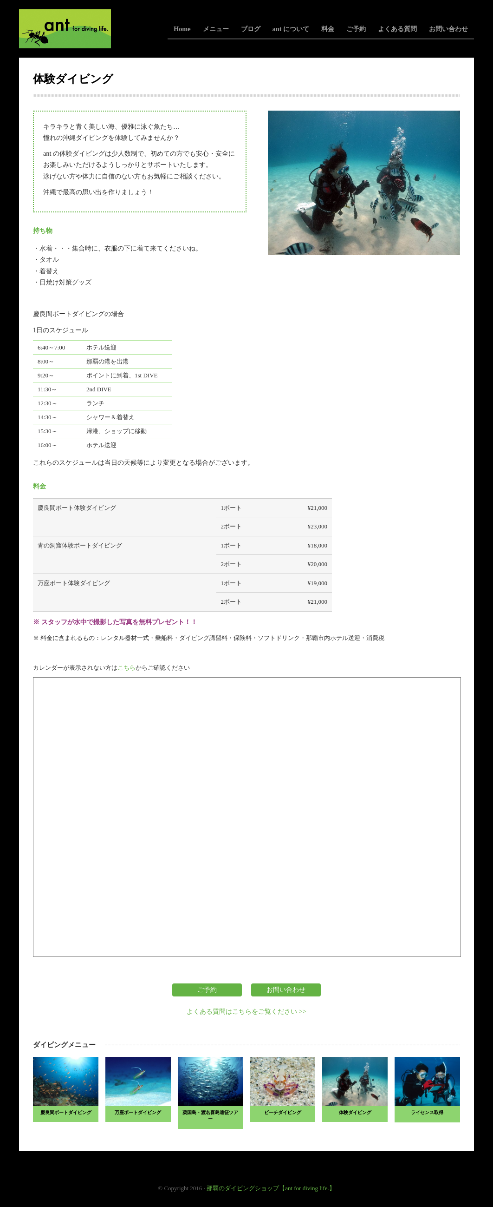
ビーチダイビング (282, 1112)
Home (182, 29)
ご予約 (356, 29)
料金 (327, 29)
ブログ (250, 29)
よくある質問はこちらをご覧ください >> (246, 1011)
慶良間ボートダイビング (65, 1112)
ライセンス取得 (427, 1112)
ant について (290, 29)
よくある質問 (397, 29)
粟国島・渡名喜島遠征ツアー (210, 1116)
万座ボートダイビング (138, 1112)
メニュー (216, 29)
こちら (126, 667)
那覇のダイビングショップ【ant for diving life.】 (271, 1188)
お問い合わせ (448, 29)
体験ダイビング (355, 1112)
